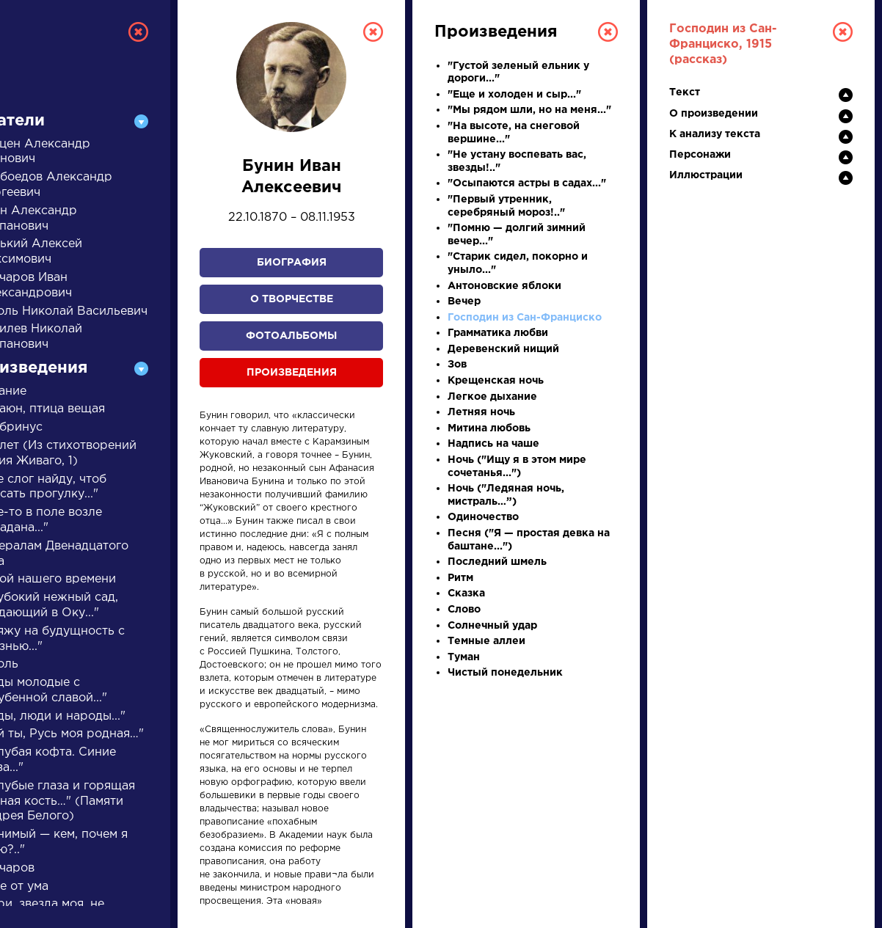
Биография (292, 262)
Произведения (292, 372)
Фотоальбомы (291, 336)
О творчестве (291, 299)
